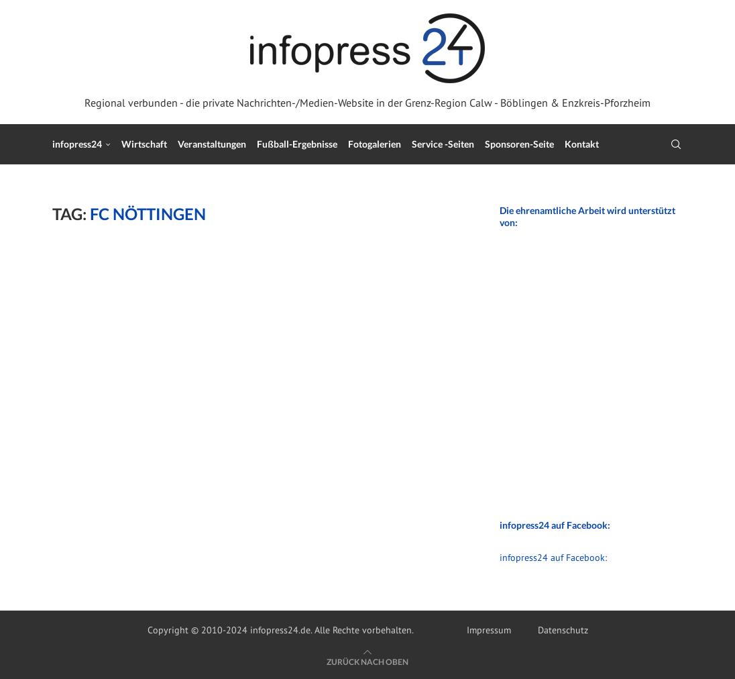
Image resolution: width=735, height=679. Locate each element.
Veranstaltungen (212, 144)
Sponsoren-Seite (519, 144)
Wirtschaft (144, 144)
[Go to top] (367, 662)
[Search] (676, 144)
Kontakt (582, 144)
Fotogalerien (374, 144)
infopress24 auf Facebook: (553, 558)
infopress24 (77, 144)
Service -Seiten (443, 144)
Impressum (489, 630)
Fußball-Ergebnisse (297, 144)
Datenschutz (563, 630)
